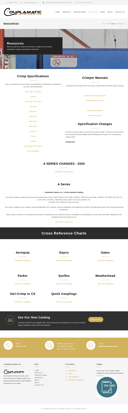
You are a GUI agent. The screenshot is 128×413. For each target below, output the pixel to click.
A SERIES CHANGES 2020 (64, 172)
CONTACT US (119, 12)
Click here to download (23, 260)
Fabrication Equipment (76, 380)
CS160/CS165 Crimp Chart (95, 100)
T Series (33, 136)
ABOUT (110, 12)
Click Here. (100, 375)
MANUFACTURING (79, 12)
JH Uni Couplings (33, 151)
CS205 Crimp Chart (95, 115)
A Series (33, 96)
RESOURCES (93, 12)
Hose (70, 374)
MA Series (33, 106)
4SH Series (33, 126)
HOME (57, 12)
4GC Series (33, 116)
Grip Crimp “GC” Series (33, 101)
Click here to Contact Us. (64, 222)
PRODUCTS (67, 12)
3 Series (33, 141)
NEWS (103, 12)
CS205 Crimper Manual (95, 110)
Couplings (72, 370)
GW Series (33, 111)
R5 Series (33, 131)
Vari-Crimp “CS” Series (33, 91)
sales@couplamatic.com (31, 2)
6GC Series (33, 121)
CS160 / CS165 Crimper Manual (95, 96)
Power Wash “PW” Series (33, 146)
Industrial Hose (74, 377)
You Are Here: (106, 24)
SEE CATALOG (96, 319)
